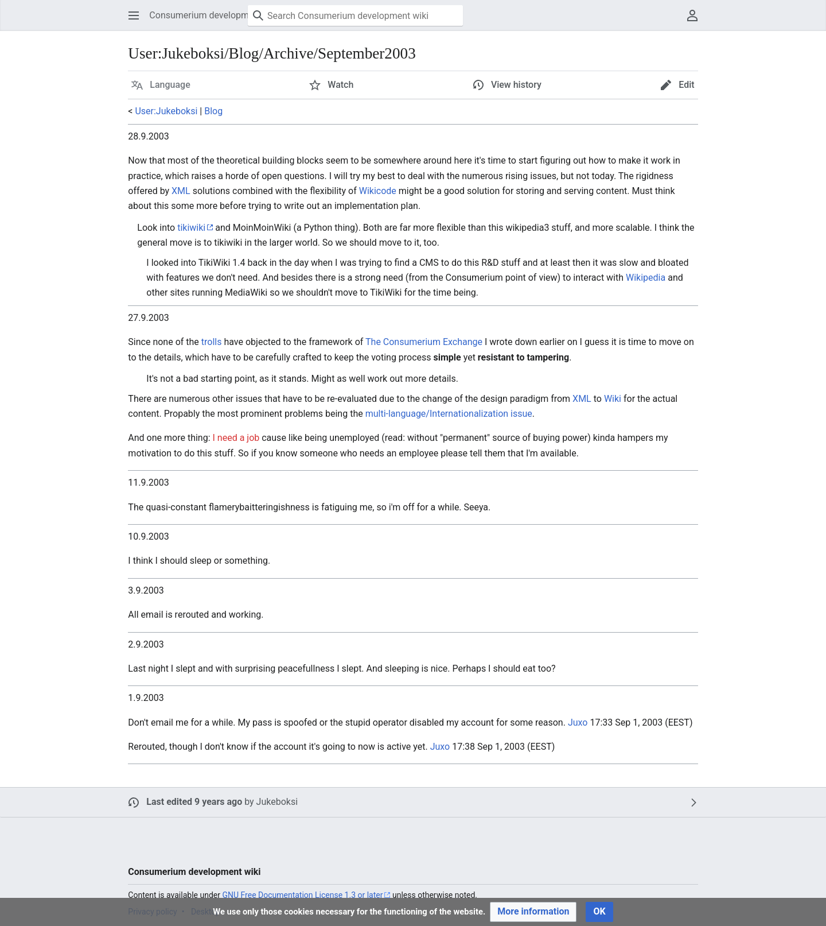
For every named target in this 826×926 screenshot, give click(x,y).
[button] (133, 15)
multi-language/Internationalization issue (448, 413)
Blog (213, 111)
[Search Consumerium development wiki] (355, 15)
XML (181, 190)
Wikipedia (645, 277)
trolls (211, 341)
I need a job (236, 437)
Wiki (612, 398)
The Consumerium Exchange (423, 341)
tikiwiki (191, 227)
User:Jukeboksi (166, 111)
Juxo (578, 722)
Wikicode (377, 190)
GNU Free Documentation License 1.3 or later (302, 895)
